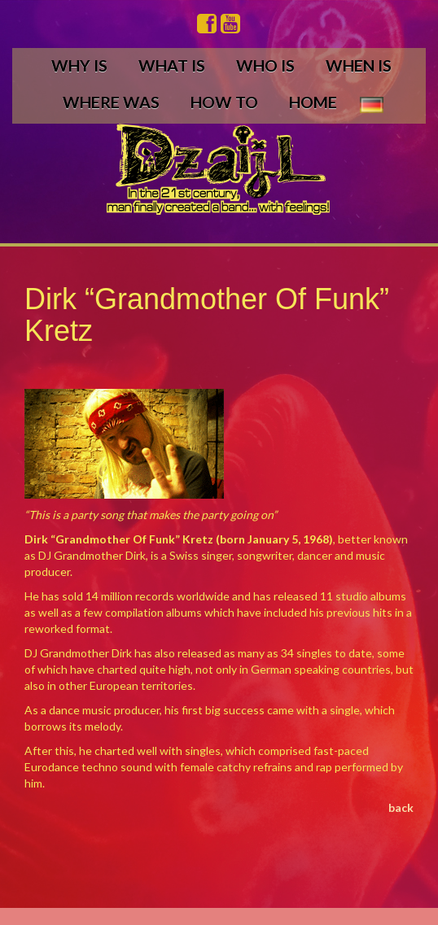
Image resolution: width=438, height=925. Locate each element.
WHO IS (265, 65)
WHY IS (79, 65)
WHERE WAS (111, 102)
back (401, 807)
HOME (313, 102)
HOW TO (224, 102)
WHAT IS (171, 65)
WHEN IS (359, 65)
